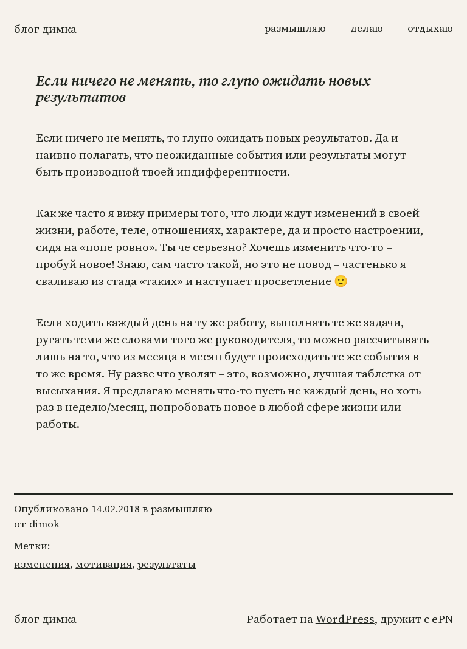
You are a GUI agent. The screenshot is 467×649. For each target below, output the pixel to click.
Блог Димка (45, 28)
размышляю (181, 509)
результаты (166, 564)
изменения (42, 564)
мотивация (103, 564)
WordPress (345, 619)
